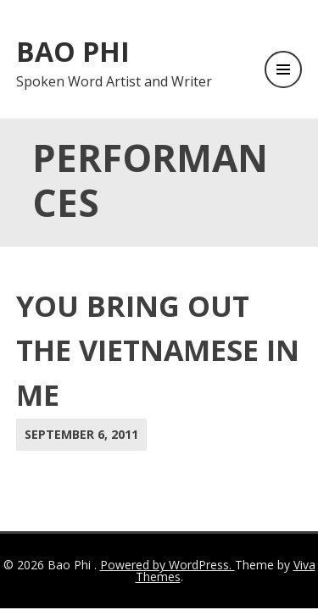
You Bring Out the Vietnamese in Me (157, 350)
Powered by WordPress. (167, 565)
